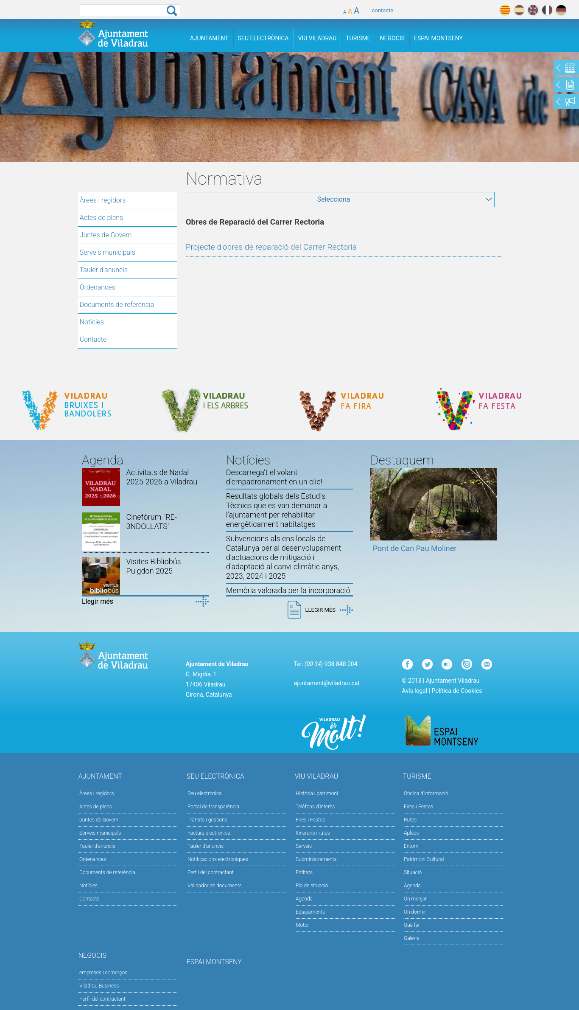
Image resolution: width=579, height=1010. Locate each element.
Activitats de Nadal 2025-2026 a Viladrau (162, 477)
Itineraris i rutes (313, 833)
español (519, 10)
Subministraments (316, 859)
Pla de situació (312, 886)
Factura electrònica (208, 833)
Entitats (304, 872)
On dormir (415, 912)
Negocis (392, 38)
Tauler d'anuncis (104, 270)
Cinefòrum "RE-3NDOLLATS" (151, 521)
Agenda (304, 899)
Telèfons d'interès (315, 807)
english (533, 10)
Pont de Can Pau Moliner (415, 548)
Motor (302, 925)
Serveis (304, 846)
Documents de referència (117, 305)
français (547, 10)
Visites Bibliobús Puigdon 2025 (153, 566)
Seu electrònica (204, 793)
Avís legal (414, 690)
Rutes (410, 820)
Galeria (412, 938)
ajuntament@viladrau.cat (327, 683)
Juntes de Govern (106, 235)
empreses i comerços (103, 973)
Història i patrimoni (317, 793)
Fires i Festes (310, 820)
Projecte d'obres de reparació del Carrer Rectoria (271, 247)
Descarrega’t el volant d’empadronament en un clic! (274, 477)
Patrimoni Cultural (424, 859)
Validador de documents (214, 886)
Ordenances (97, 287)
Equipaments (310, 912)
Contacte (93, 339)
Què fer (412, 925)
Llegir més (97, 601)
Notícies (92, 322)
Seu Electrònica (263, 38)
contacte (383, 10)
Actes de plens (101, 218)
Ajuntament (209, 38)
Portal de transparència (213, 807)
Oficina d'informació (426, 793)
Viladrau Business (99, 986)
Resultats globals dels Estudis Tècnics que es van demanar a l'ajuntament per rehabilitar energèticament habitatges (276, 510)
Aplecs (411, 833)
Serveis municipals (107, 252)
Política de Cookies (456, 690)
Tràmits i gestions (207, 820)
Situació (413, 872)
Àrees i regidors (103, 200)
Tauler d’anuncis (205, 846)
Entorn (411, 846)
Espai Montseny (438, 38)
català (505, 10)
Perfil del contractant (210, 872)
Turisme (358, 38)
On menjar (415, 899)
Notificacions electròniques (217, 859)
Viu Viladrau (317, 38)
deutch (561, 10)
